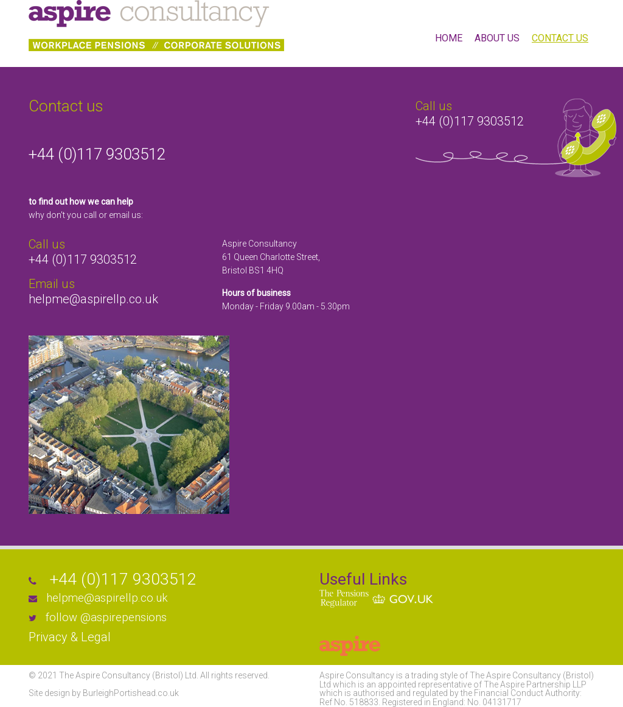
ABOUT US (497, 38)
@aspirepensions (123, 617)
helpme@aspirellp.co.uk (93, 299)
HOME (448, 38)
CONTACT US (560, 38)
